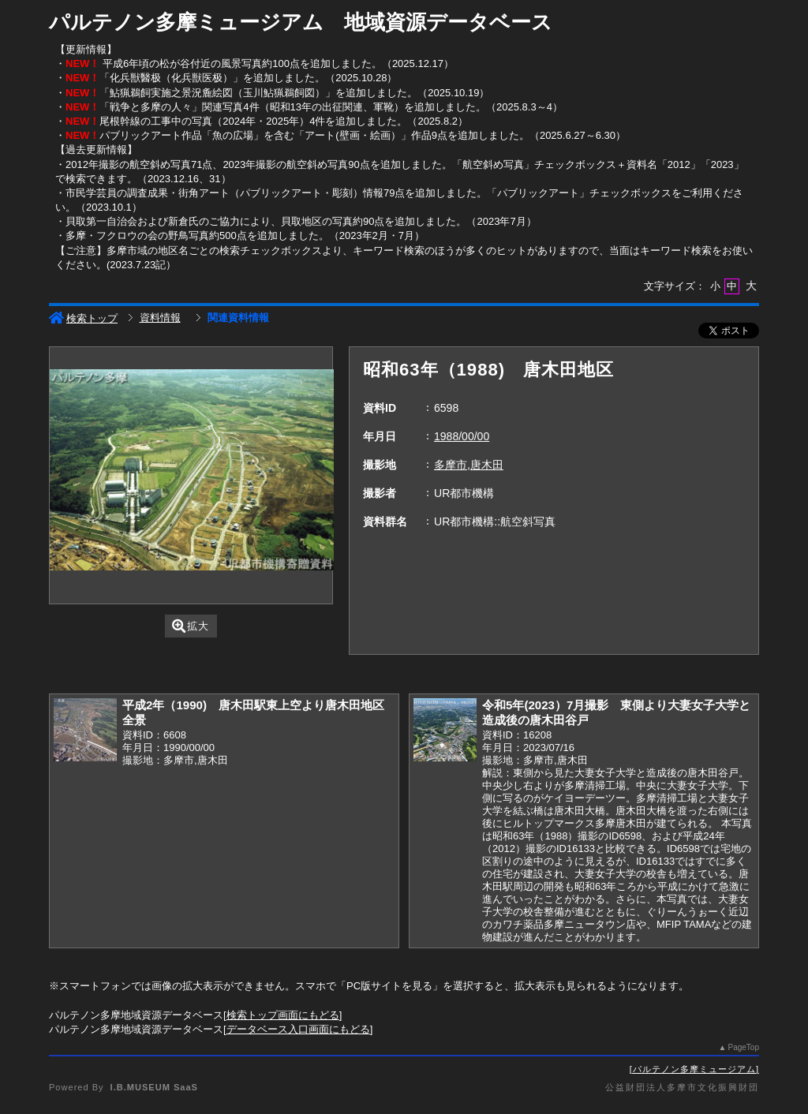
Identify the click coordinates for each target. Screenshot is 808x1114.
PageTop (743, 1047)
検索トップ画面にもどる (282, 1015)
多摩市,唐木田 (468, 464)
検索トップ (83, 318)
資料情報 (160, 317)
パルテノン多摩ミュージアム (694, 1069)
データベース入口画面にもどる (298, 1029)
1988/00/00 (461, 436)
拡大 (190, 626)
